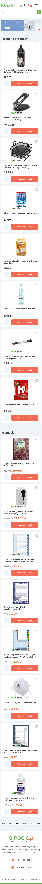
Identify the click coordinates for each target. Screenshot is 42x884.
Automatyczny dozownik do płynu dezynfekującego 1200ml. (19, 512)
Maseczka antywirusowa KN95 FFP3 (20, 702)
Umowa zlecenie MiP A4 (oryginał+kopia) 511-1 (14, 608)
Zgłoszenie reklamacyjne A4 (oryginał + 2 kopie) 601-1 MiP (20, 751)
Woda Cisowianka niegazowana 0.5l (19, 309)
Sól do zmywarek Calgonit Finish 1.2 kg (21, 213)
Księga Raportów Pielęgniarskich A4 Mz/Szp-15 (20, 465)
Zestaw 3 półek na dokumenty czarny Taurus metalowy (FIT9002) (20, 166)
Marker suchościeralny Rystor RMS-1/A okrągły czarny (20, 357)
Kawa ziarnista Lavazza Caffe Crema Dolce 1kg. (20, 262)
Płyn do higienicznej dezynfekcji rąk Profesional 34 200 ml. (19, 799)
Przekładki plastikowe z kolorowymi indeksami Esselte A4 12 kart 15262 (19, 560)
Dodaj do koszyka (24, 83)
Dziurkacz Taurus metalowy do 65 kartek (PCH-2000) (19, 119)
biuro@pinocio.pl (23, 867)
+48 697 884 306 (23, 860)
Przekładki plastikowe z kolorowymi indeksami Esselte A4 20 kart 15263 (20, 656)
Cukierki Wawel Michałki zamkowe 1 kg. (21, 404)
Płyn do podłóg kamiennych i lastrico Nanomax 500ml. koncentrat (20, 71)
